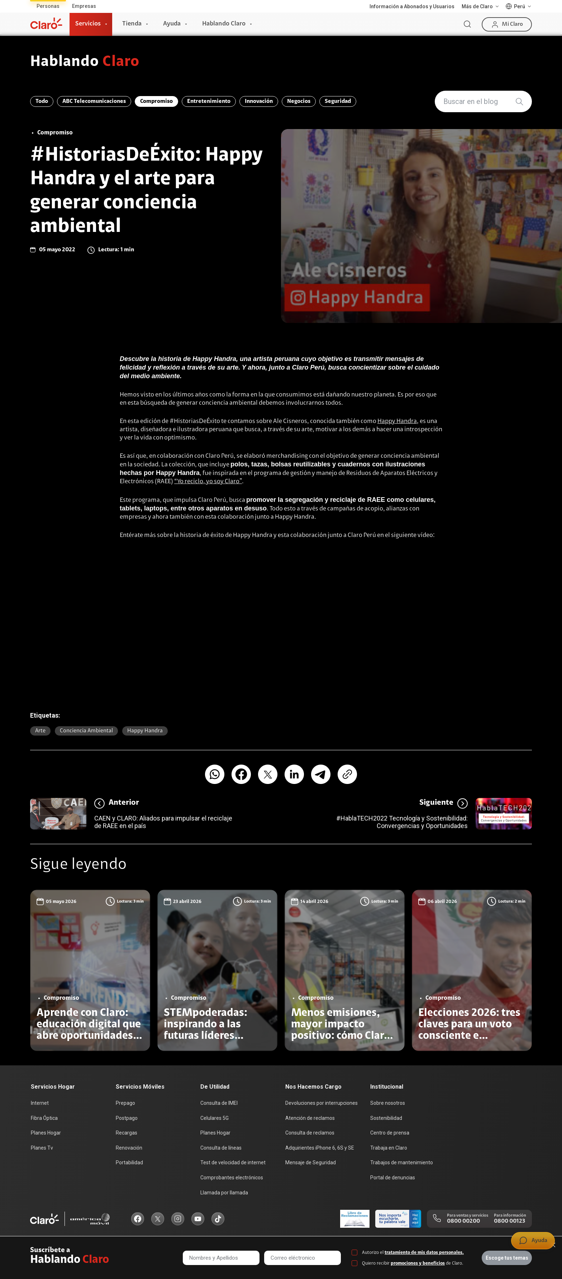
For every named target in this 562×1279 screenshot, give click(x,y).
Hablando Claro (224, 24)
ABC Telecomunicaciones (94, 101)
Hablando (84, 62)
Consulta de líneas (221, 1148)
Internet (40, 1103)
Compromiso (156, 101)
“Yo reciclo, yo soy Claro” (208, 482)
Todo (41, 101)
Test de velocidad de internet (233, 1162)
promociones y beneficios (418, 1263)
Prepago (125, 1103)
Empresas (84, 6)
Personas (48, 6)
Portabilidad (129, 1162)
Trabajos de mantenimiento (401, 1162)
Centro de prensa (389, 1133)
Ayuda (172, 24)
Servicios (88, 24)
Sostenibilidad (386, 1118)
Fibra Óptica (44, 1118)
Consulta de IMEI (219, 1103)
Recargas (126, 1133)
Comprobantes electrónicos (231, 1177)
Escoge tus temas (507, 1258)
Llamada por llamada (224, 1192)
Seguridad (338, 101)
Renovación (129, 1148)
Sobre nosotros (387, 1103)
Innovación (259, 101)
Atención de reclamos (310, 1118)
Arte (40, 731)
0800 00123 (509, 1221)
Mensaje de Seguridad (310, 1162)
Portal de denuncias (392, 1177)
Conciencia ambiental (86, 731)
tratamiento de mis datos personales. (424, 1252)
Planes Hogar (46, 1133)
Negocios (298, 101)
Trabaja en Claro (388, 1148)
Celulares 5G (214, 1118)
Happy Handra (397, 421)
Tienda (132, 24)
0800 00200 (463, 1221)
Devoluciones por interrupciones (321, 1103)
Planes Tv (42, 1148)
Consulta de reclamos (309, 1133)
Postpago (127, 1118)
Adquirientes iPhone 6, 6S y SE (319, 1148)
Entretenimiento (208, 101)
